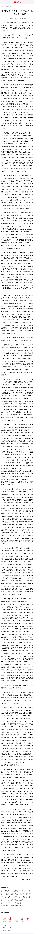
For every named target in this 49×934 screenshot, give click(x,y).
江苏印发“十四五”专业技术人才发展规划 (11, 903)
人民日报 (4, 919)
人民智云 (4, 928)
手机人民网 (16, 919)
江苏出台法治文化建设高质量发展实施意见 (12, 900)
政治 (11, 6)
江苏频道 (7, 6)
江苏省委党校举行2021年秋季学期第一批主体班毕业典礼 (15, 891)
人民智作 (10, 928)
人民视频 (27, 919)
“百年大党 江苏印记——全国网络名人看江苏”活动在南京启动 (16, 897)
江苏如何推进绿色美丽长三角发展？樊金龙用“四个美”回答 (16, 894)
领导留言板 (21, 919)
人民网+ (10, 919)
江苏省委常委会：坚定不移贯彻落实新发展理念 (13, 906)
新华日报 (24, 18)
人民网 (1, 6)
